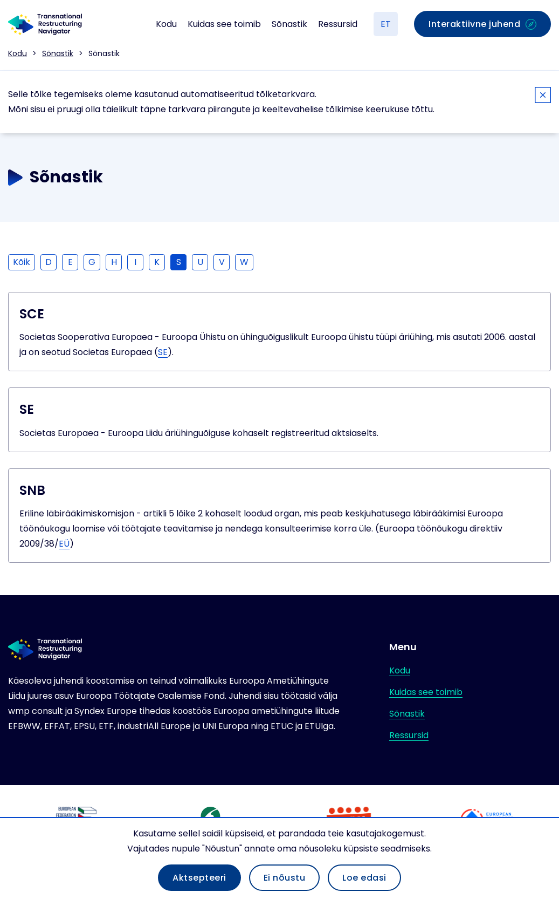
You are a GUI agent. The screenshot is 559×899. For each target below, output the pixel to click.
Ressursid (337, 24)
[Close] (543, 97)
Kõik (21, 262)
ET (386, 24)
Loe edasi (364, 877)
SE (163, 352)
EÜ (64, 543)
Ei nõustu (285, 877)
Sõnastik (289, 24)
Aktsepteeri (199, 877)
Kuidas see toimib (224, 24)
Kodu (166, 24)
